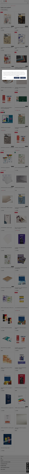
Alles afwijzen (16, 77)
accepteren (23, 77)
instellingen (4, 77)
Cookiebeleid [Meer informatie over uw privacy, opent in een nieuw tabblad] (17, 75)
